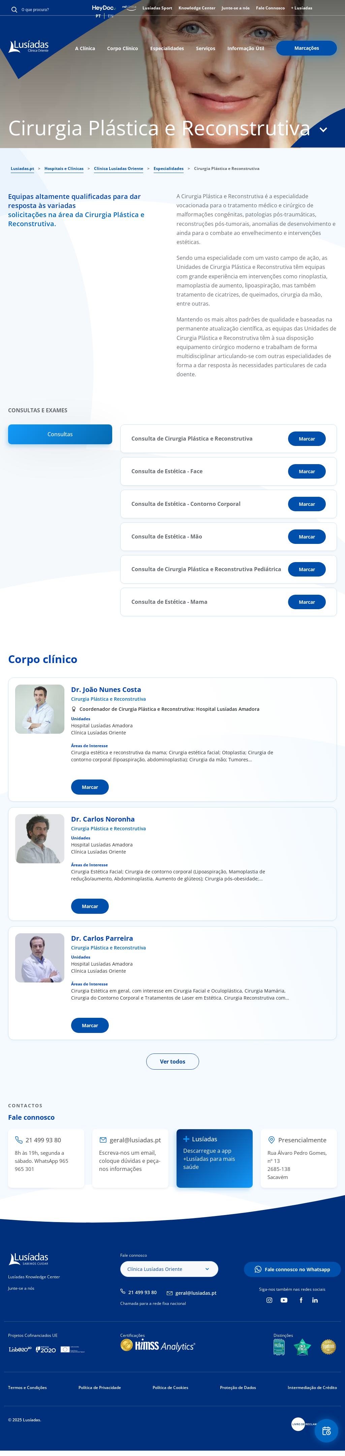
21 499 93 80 (142, 1292)
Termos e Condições (27, 1387)
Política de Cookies (170, 1387)
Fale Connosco (270, 8)
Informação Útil (245, 48)
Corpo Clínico (122, 48)
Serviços (205, 48)
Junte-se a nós (236, 8)
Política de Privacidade (100, 1387)
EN (111, 16)
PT (98, 16)
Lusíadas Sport (157, 8)
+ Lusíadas (301, 8)
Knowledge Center (197, 8)
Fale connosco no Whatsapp (297, 1269)
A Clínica (85, 48)
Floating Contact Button (326, 1430)
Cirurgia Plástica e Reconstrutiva (108, 699)
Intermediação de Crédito (312, 1387)
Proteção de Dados (238, 1387)
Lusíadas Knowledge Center (34, 1277)
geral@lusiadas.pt (196, 1293)
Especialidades (167, 48)
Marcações (306, 48)
